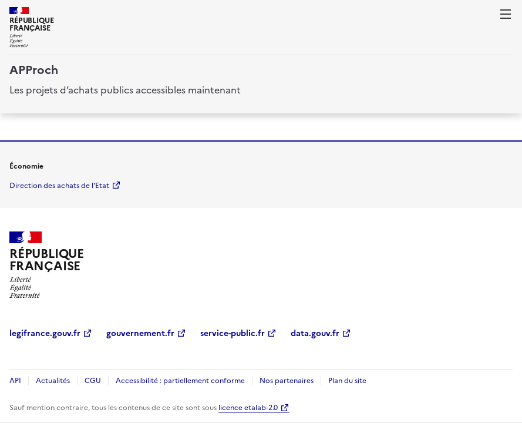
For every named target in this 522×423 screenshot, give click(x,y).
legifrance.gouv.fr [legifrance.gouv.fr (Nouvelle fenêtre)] (44, 333)
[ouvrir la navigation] (505, 14)
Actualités (53, 380)
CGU (93, 380)
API (15, 380)
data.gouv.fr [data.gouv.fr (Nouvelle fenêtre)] (315, 333)
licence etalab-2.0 (248, 407)
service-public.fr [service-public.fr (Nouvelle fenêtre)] (232, 333)
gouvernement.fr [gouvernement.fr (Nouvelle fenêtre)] (140, 333)
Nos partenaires (287, 380)
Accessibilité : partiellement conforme (180, 380)
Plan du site (347, 380)
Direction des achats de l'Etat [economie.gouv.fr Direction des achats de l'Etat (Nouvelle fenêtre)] (59, 185)
